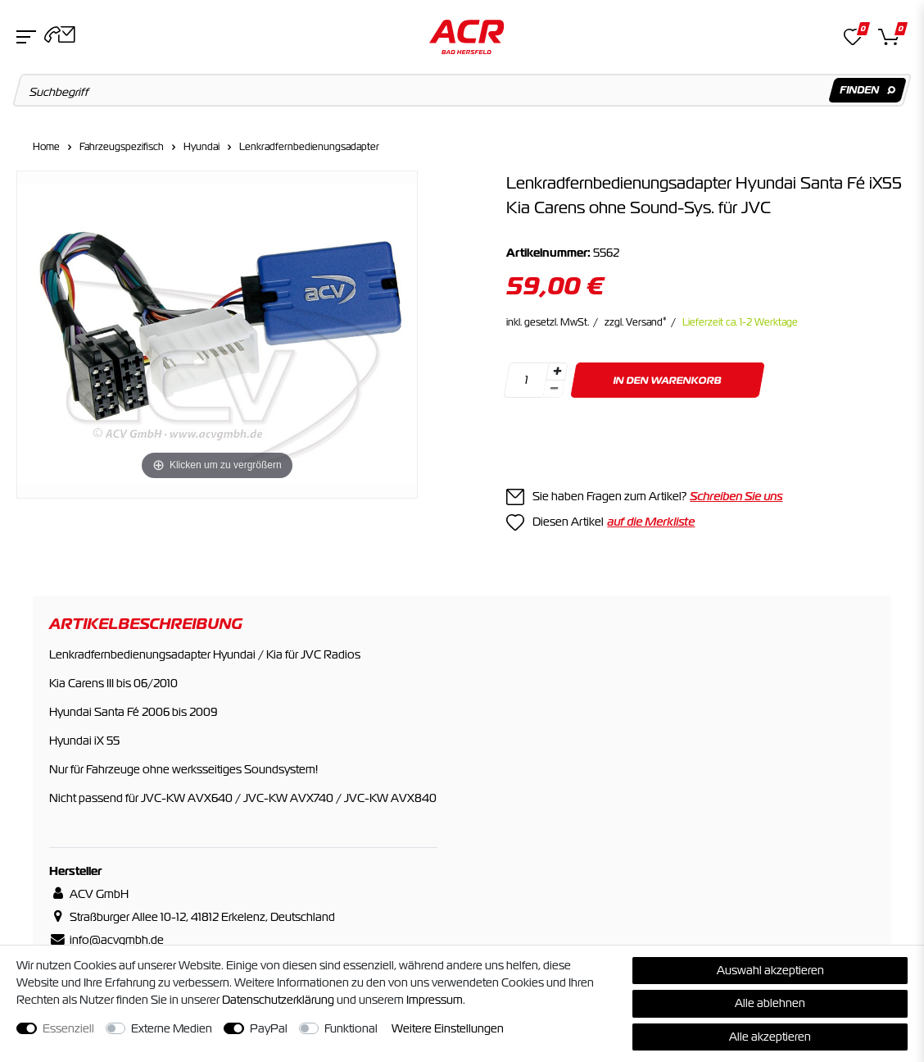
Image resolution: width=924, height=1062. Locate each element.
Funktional (351, 1028)
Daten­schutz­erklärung (278, 999)
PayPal (269, 1028)
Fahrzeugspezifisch (121, 146)
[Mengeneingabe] (527, 380)
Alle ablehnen (770, 1003)
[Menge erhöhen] (557, 371)
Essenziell (68, 1028)
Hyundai (201, 146)
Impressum (434, 999)
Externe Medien (171, 1028)
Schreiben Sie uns (736, 496)
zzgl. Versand (636, 322)
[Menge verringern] (554, 389)
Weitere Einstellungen (448, 1028)
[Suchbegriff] (462, 90)
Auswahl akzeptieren (770, 970)
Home (46, 146)
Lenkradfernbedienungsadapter (309, 146)
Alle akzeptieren (770, 1036)
